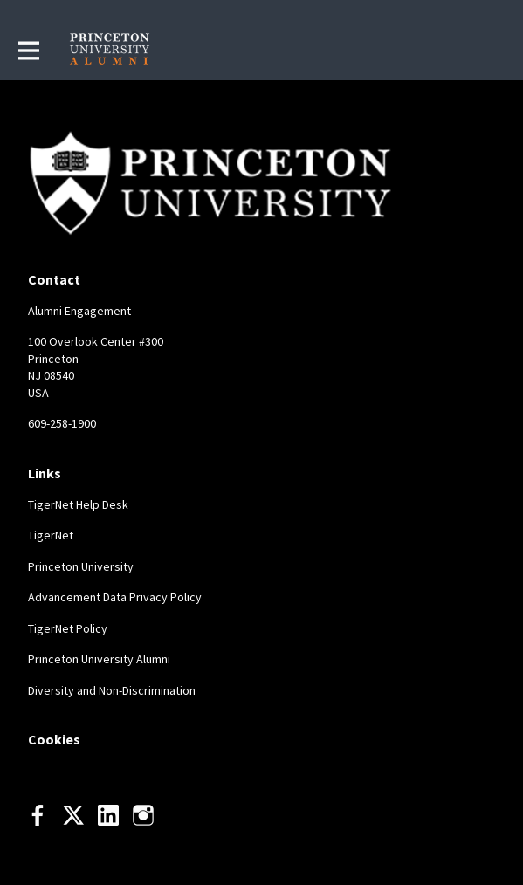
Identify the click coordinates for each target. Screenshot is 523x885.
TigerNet (50, 535)
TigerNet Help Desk (78, 504)
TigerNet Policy (67, 628)
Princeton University (81, 566)
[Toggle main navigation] (28, 49)
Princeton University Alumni (99, 659)
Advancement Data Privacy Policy (115, 597)
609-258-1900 (62, 423)
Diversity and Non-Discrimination (112, 690)
